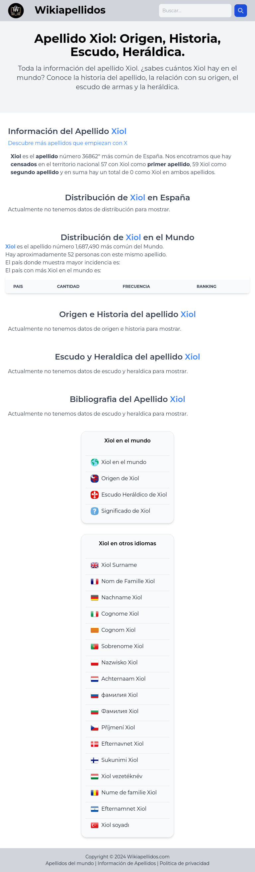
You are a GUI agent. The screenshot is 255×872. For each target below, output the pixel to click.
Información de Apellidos (127, 863)
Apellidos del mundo (69, 863)
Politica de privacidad (185, 863)
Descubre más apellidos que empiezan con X (67, 143)
